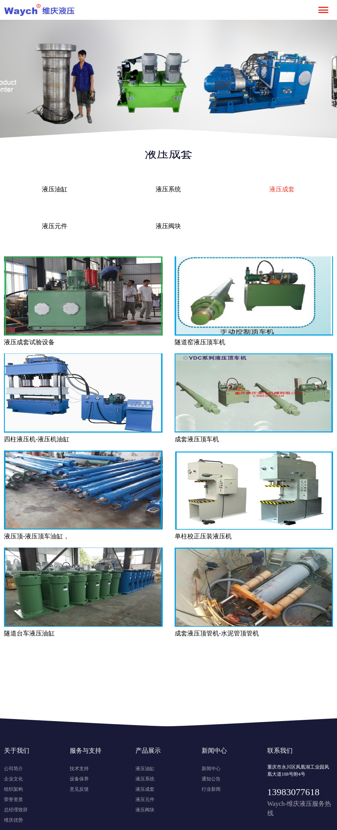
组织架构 (13, 789)
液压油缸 (54, 189)
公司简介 (13, 768)
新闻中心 (211, 768)
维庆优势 (13, 820)
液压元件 (54, 226)
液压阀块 (168, 226)
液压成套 (282, 189)
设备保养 (79, 779)
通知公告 (211, 779)
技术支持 (79, 768)
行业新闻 (211, 789)
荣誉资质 (13, 799)
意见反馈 (79, 789)
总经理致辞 (16, 810)
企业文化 (13, 779)
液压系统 (168, 189)
